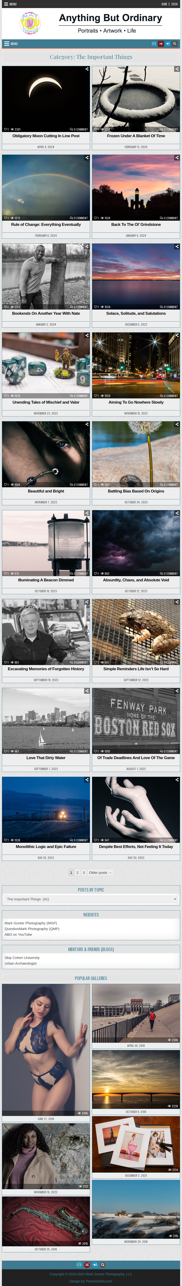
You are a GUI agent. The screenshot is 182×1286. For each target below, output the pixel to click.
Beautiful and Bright (46, 491)
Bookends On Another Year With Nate (46, 313)
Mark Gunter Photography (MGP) (31, 923)
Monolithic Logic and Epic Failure (46, 846)
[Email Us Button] (154, 44)
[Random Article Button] (161, 44)
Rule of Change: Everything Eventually (46, 224)
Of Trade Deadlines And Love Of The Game (136, 758)
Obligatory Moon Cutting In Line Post (46, 136)
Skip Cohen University (22, 958)
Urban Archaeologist (21, 963)
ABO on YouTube (18, 934)
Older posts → (100, 873)
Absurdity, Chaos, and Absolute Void (136, 580)
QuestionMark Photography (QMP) (32, 929)
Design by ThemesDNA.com (91, 1281)
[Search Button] (174, 44)
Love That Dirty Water (46, 758)
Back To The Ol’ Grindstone (136, 224)
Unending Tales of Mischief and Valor (46, 402)
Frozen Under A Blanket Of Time (136, 136)
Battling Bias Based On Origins (136, 491)
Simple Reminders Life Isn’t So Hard (135, 669)
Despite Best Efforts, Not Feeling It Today (136, 846)
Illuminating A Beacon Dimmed (46, 580)
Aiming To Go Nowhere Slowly (136, 402)
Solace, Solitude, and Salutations (136, 313)
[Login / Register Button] (168, 44)
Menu (13, 3)
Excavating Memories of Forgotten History (46, 669)
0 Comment (81, 129)
